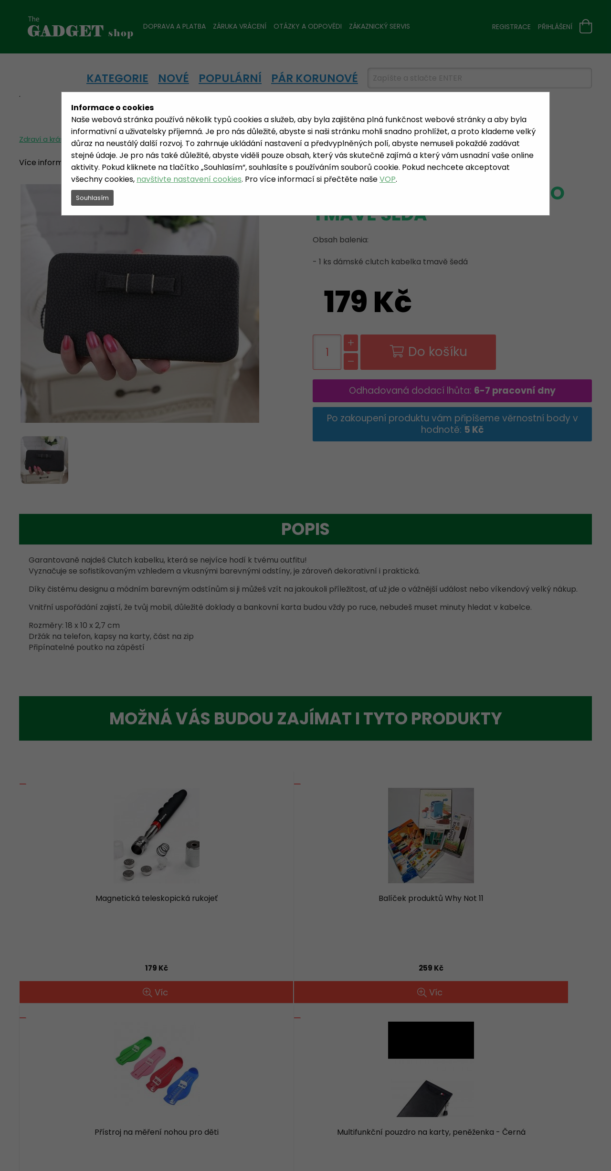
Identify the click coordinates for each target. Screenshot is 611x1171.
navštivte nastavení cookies (189, 179)
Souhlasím (92, 197)
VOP (387, 179)
